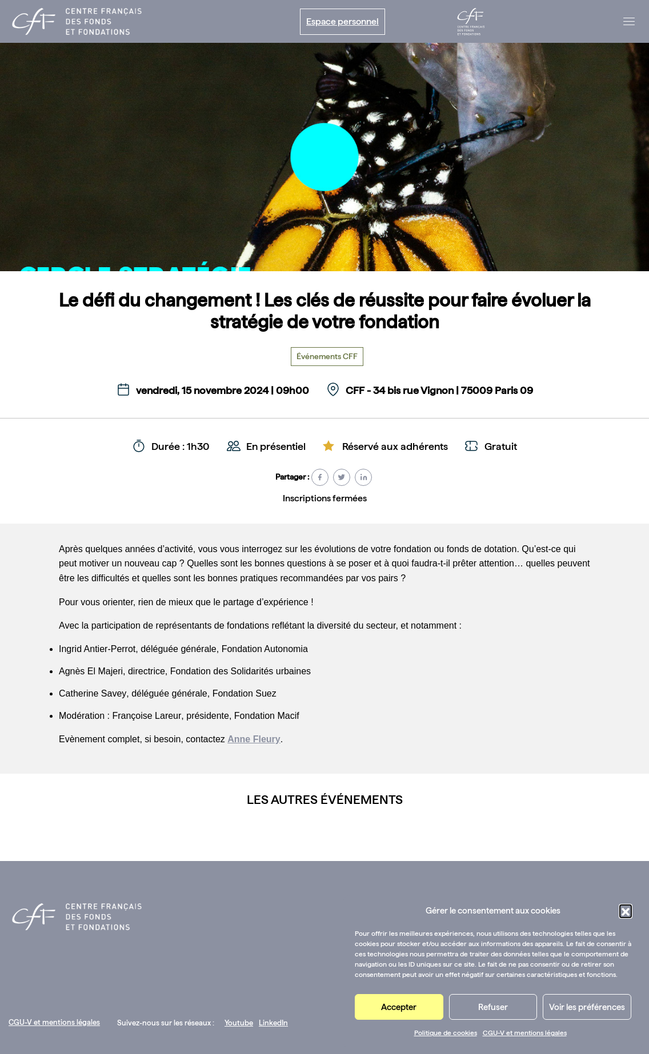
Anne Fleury (253, 739)
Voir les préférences (587, 1007)
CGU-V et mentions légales (525, 1033)
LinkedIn (273, 1023)
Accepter (398, 1007)
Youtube (239, 1023)
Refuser (493, 1007)
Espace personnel (342, 21)
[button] (625, 910)
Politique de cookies (445, 1033)
